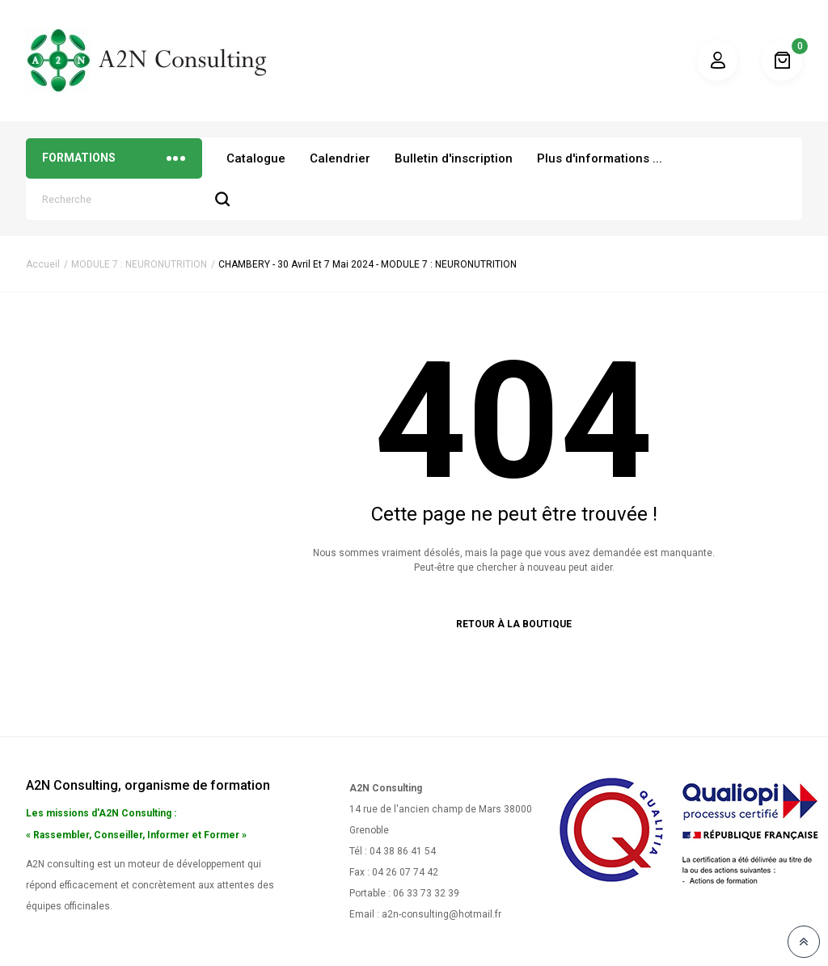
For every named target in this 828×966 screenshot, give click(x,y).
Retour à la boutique (514, 624)
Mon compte (717, 60)
